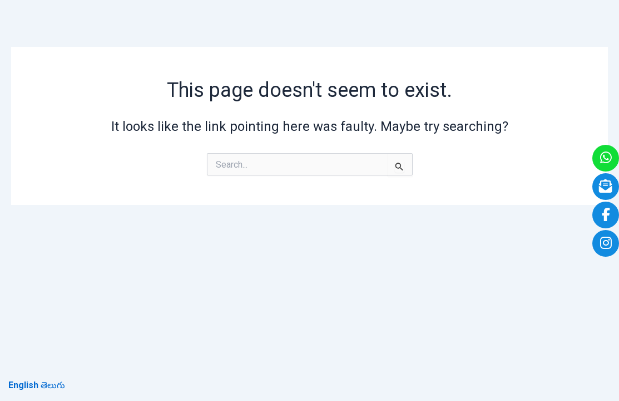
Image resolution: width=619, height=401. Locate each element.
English (23, 385)
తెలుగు (53, 385)
